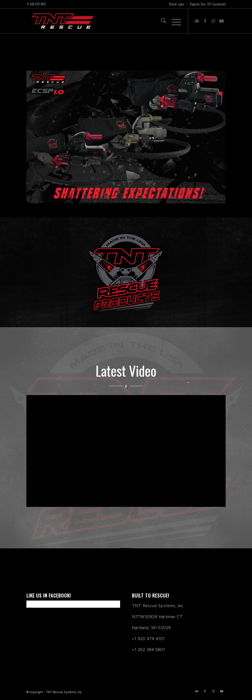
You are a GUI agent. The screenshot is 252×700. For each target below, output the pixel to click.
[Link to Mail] (197, 21)
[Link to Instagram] (213, 21)
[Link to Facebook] (205, 21)
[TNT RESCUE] (61, 21)
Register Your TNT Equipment (208, 4)
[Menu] (173, 21)
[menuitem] (176, 4)
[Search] (160, 21)
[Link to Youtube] (221, 21)
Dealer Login (176, 4)
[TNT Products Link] (126, 272)
